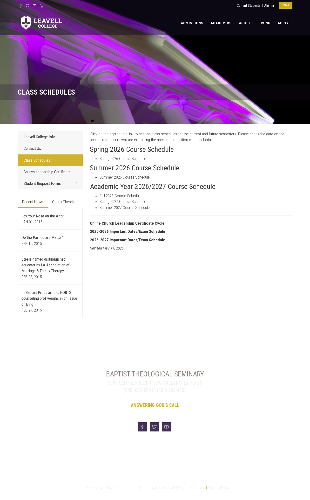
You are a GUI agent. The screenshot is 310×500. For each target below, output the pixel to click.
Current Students (249, 5)
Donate (285, 5)
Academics (221, 23)
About (245, 23)
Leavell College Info (39, 136)
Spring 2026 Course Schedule (123, 158)
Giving (264, 23)
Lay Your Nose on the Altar (42, 216)
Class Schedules (37, 160)
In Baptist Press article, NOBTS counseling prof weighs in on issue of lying (49, 298)
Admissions (192, 23)
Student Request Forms (52, 183)
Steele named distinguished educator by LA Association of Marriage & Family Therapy (45, 265)
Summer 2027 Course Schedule (125, 207)
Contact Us (32, 148)
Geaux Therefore (65, 201)
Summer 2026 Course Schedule (125, 177)
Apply (283, 23)
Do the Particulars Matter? (42, 237)
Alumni (269, 5)
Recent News (32, 201)
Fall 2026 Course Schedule (121, 195)
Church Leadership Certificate (47, 171)
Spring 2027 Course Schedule (123, 201)
